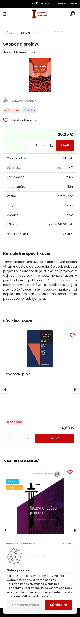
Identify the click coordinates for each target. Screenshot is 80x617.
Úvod (10, 33)
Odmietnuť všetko (25, 605)
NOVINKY (27, 33)
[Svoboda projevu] (40, 75)
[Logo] (40, 14)
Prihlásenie (42, 3)
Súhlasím (58, 604)
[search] (72, 13)
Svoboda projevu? (21, 374)
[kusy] (36, 145)
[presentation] (5, 389)
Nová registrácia (67, 3)
